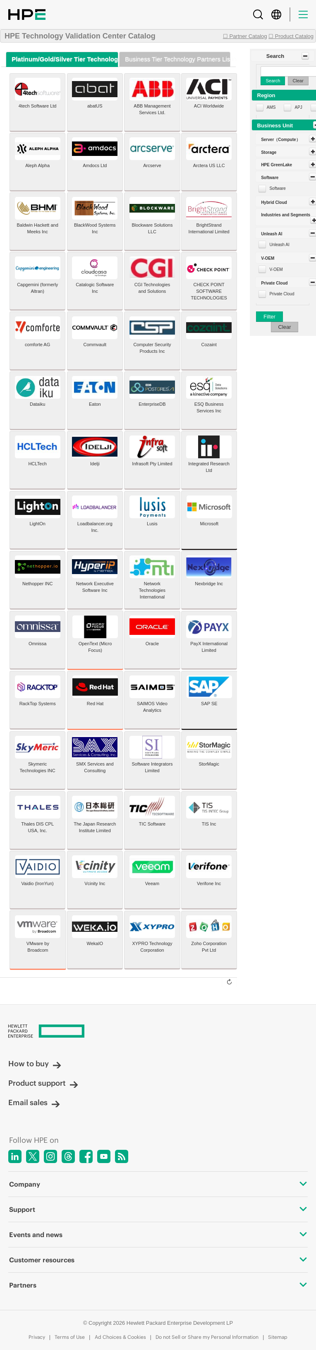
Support (158, 1209)
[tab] (62, 59)
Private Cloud (281, 294)
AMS (271, 107)
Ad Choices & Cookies (120, 1337)
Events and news (158, 1234)
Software (277, 188)
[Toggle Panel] (305, 56)
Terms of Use (70, 1337)
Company (158, 1184)
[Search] (258, 14)
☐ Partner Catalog (245, 36)
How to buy (34, 1063)
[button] (283, 56)
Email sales (34, 1102)
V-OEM (275, 269)
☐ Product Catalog (291, 36)
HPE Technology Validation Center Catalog (80, 36)
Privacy (37, 1337)
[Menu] (303, 14)
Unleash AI (279, 244)
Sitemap (277, 1337)
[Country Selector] (276, 14)
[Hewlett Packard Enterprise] (158, 1031)
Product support (43, 1083)
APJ (298, 107)
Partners (158, 1285)
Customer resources (158, 1260)
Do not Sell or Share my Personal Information (207, 1337)
